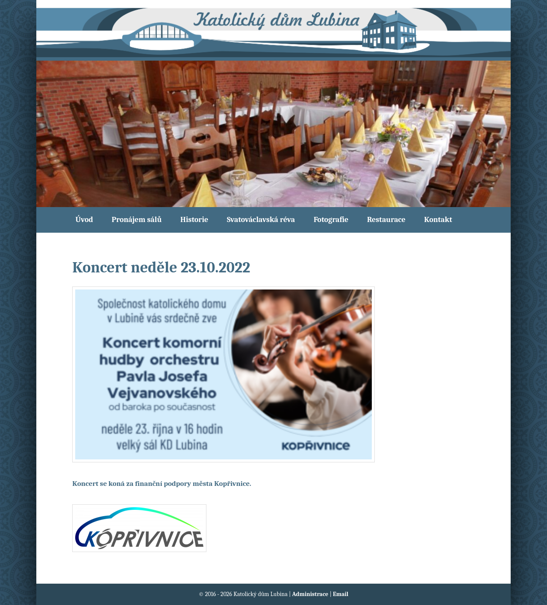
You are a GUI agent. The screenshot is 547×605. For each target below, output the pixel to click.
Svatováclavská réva (261, 219)
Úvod (84, 219)
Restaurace (386, 219)
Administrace (311, 594)
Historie (194, 219)
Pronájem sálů (137, 219)
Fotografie (331, 219)
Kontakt (438, 219)
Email (340, 594)
